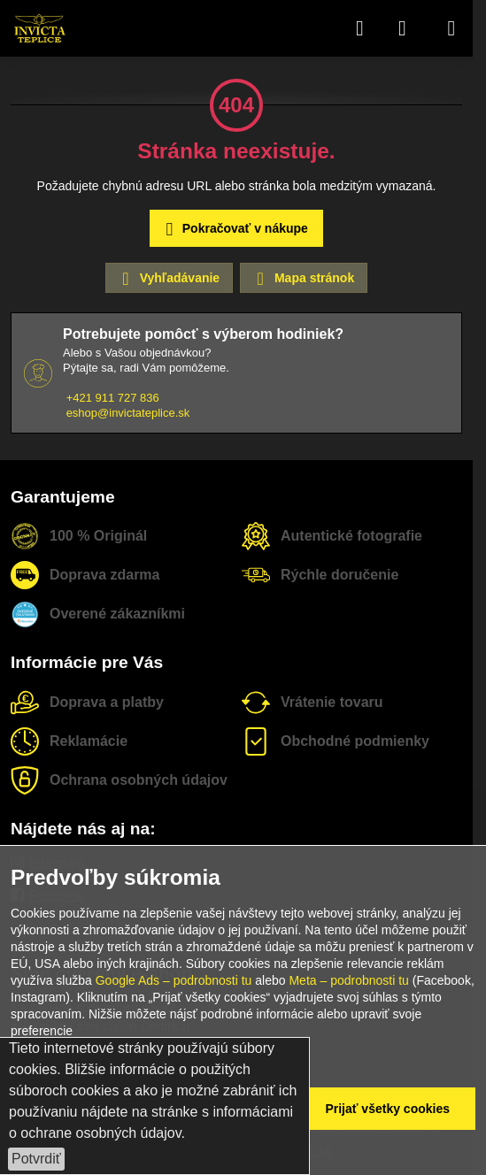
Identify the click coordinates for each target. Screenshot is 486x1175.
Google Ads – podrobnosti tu (174, 980)
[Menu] (451, 28)
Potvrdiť (36, 1158)
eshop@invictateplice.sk (128, 412)
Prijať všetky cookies (387, 1109)
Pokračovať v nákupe (234, 229)
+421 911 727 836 (112, 397)
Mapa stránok (302, 279)
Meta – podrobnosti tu (348, 980)
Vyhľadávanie (168, 279)
